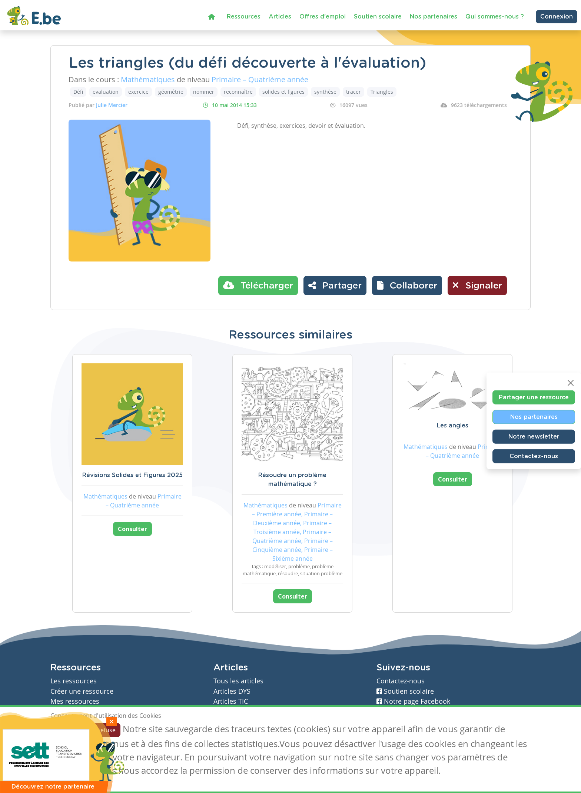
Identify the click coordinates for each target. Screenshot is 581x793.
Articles (280, 17)
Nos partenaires (433, 17)
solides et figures (283, 91)
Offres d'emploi (322, 17)
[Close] (570, 382)
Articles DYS (231, 691)
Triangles (382, 91)
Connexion (556, 17)
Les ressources (73, 681)
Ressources (243, 17)
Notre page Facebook (413, 701)
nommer (203, 91)
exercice (138, 91)
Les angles (452, 426)
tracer (353, 91)
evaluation (106, 91)
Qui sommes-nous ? (494, 17)
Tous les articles (238, 681)
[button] (407, 285)
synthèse (325, 91)
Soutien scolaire (378, 17)
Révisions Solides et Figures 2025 (132, 475)
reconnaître (238, 91)
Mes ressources (74, 701)
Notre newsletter (533, 436)
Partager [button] (335, 285)
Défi (78, 91)
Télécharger (258, 285)
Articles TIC (230, 701)
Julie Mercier (111, 105)
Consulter (132, 529)
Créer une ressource (81, 691)
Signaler (477, 285)
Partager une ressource (534, 397)
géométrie (170, 91)
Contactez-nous (533, 456)
